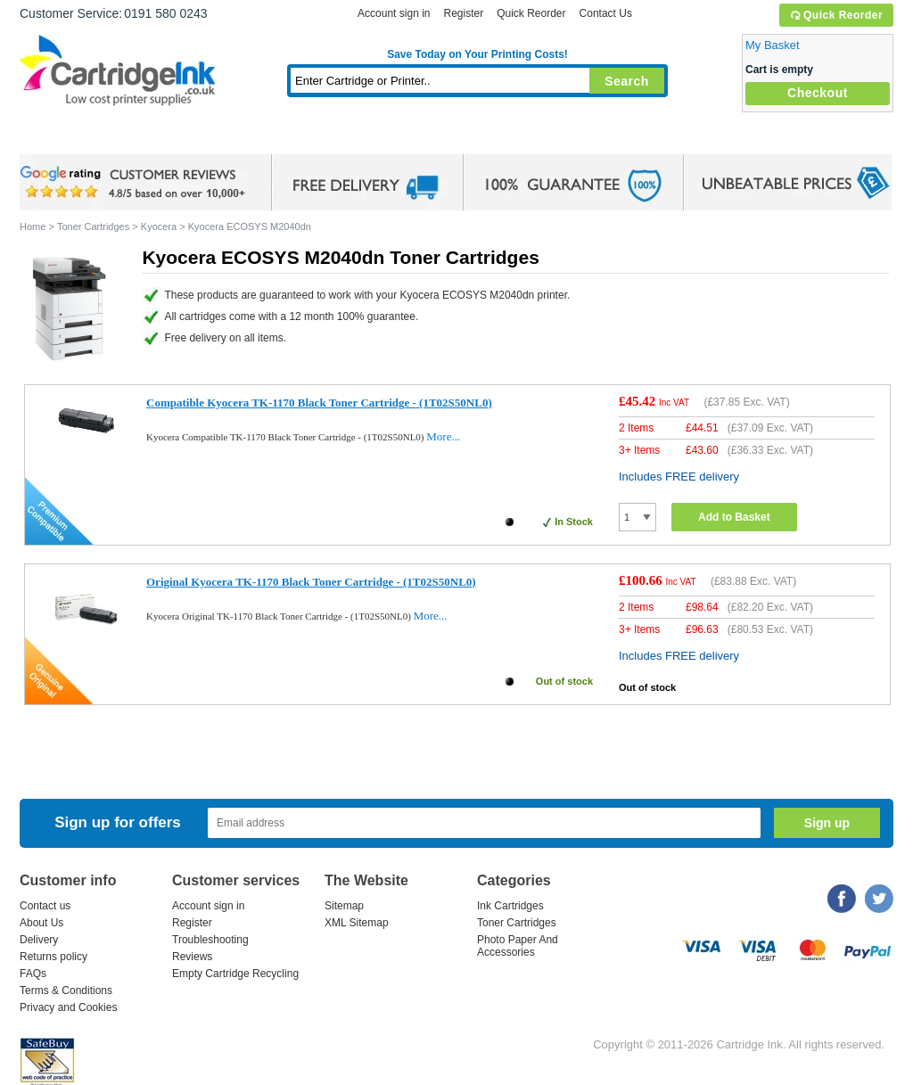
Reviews (192, 956)
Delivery (39, 939)
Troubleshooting (210, 939)
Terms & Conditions (66, 990)
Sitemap (344, 906)
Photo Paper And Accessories (517, 945)
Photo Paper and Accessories (482, 137)
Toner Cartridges (292, 137)
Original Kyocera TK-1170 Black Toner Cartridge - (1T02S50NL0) (311, 581)
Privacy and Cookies (68, 1007)
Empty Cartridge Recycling (235, 973)
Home (55, 137)
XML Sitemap (357, 922)
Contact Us (606, 13)
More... (443, 436)
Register (463, 13)
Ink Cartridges (155, 137)
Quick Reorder (836, 15)
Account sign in (394, 13)
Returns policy (53, 956)
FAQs (33, 973)
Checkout (817, 93)
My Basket (772, 45)
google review (135, 182)
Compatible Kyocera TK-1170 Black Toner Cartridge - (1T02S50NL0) (319, 402)
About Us (41, 922)
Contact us (45, 906)
